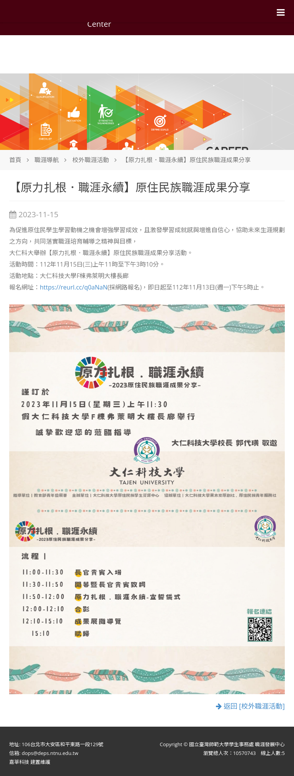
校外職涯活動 (90, 160)
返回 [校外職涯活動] (250, 706)
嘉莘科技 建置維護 (29, 761)
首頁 (15, 160)
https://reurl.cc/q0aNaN (74, 287)
